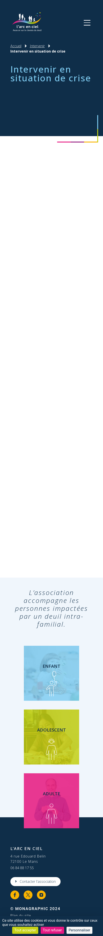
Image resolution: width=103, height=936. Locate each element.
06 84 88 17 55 (22, 867)
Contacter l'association (38, 881)
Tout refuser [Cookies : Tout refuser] (52, 930)
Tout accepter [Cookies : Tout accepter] (25, 930)
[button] (87, 22)
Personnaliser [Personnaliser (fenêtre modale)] (79, 930)
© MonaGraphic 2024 (35, 908)
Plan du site (20, 916)
